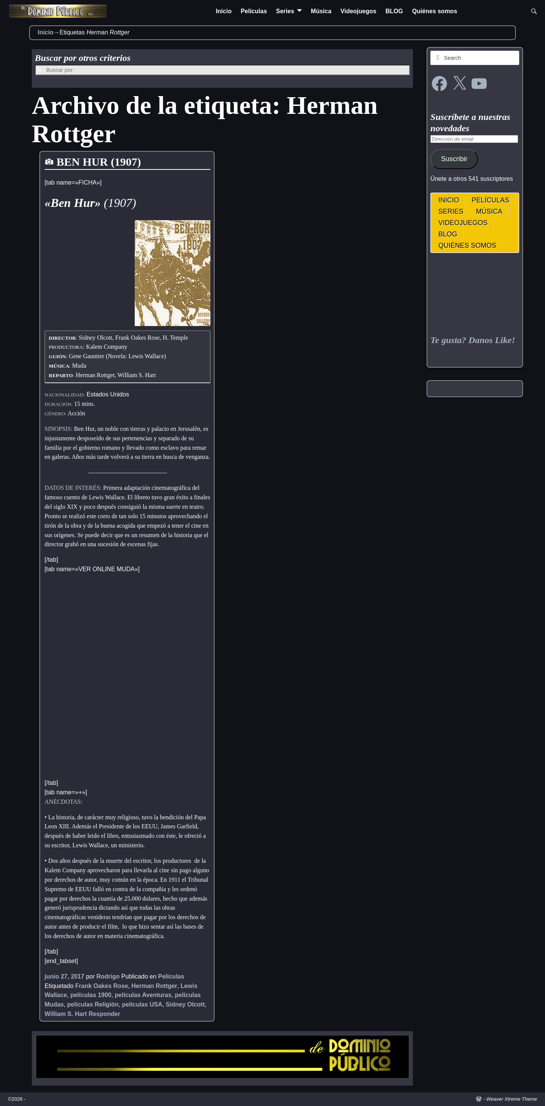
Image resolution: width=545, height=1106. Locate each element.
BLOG (394, 11)
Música (321, 11)
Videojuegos (359, 11)
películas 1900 (91, 995)
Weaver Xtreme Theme (511, 1099)
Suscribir (454, 159)
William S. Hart (66, 1014)
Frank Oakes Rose (101, 986)
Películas (254, 11)
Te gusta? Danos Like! (472, 340)
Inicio (224, 11)
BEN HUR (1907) (98, 161)
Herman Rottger (154, 986)
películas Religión (92, 1004)
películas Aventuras (143, 995)
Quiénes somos (434, 11)
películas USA (142, 1004)
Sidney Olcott (185, 1004)
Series (285, 11)
